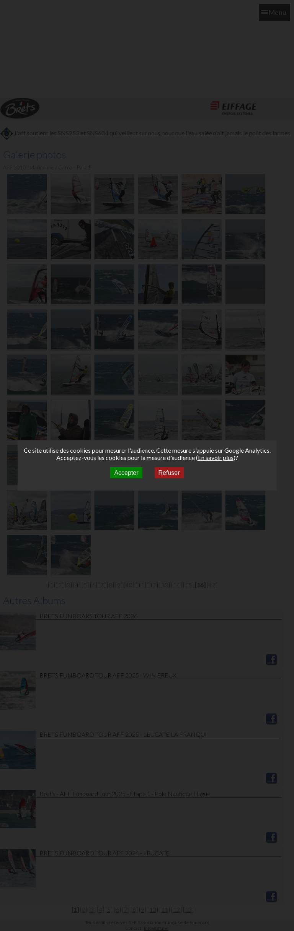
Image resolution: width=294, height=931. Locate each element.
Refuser (169, 473)
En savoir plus (216, 457)
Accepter (126, 473)
